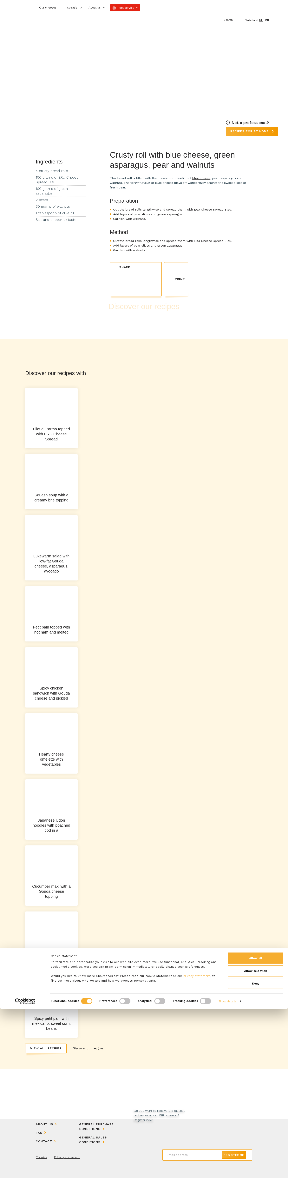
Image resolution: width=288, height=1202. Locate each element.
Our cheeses (47, 7)
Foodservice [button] (126, 7)
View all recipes (46, 1072)
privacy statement (197, 1169)
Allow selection (255, 1164)
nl (261, 20)
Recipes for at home (250, 131)
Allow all (255, 1151)
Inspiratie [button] (71, 7)
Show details (227, 1194)
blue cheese (201, 178)
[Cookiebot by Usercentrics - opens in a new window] (25, 1194)
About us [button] (94, 7)
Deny (255, 1176)
